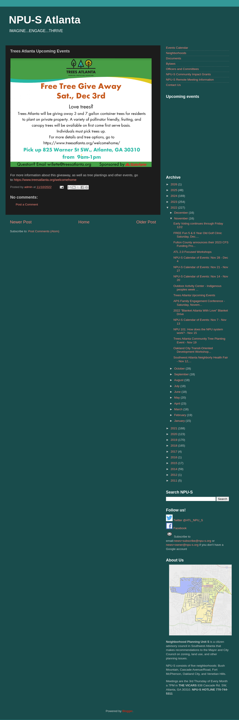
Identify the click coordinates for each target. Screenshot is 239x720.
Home (83, 222)
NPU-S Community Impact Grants (188, 74)
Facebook (176, 528)
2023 (174, 201)
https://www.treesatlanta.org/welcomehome (45, 180)
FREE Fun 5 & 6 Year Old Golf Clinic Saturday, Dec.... (197, 234)
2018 (174, 445)
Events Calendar (177, 47)
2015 (174, 463)
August (179, 380)
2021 (174, 428)
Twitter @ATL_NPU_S (184, 520)
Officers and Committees (182, 69)
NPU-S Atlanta (45, 20)
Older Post (146, 222)
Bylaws (170, 63)
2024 (174, 195)
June (177, 391)
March (178, 409)
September (182, 374)
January (180, 420)
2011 (174, 480)
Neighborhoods (176, 53)
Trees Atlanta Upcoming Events (194, 295)
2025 (174, 190)
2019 (174, 439)
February (180, 415)
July (177, 386)
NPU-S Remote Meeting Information (190, 79)
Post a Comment (27, 204)
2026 (174, 184)
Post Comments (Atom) (43, 231)
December (181, 212)
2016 (174, 457)
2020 (174, 434)
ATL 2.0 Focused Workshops (192, 252)
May (177, 397)
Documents (173, 58)
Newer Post (21, 222)
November (181, 218)
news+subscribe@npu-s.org (192, 540)
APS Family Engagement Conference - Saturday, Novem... (199, 302)
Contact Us (173, 85)
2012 (174, 474)
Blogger (127, 711)
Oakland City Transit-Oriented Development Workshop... (193, 349)
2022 (174, 207)
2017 (174, 451)
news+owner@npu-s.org (182, 544)
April (177, 403)
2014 (174, 469)
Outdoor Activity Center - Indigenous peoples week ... (197, 287)
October (180, 368)
